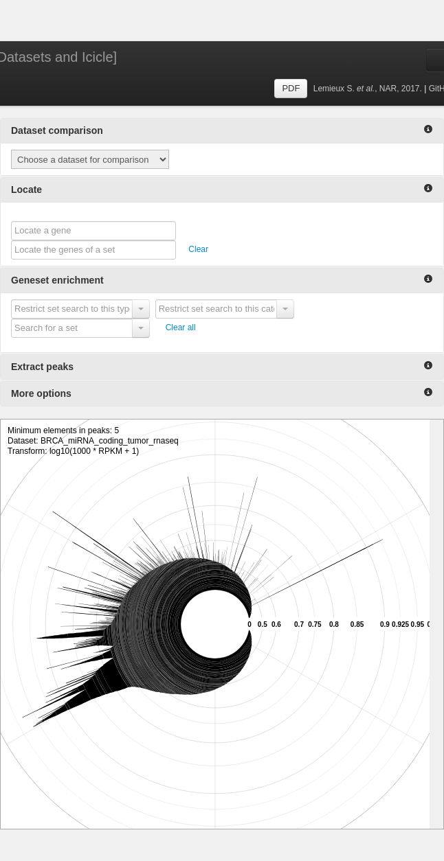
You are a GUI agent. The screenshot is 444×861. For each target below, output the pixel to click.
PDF (291, 88)
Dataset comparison (222, 130)
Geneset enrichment (222, 280)
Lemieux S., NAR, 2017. (368, 88)
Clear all (181, 327)
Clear (198, 249)
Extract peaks (222, 366)
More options (222, 393)
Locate (222, 189)
